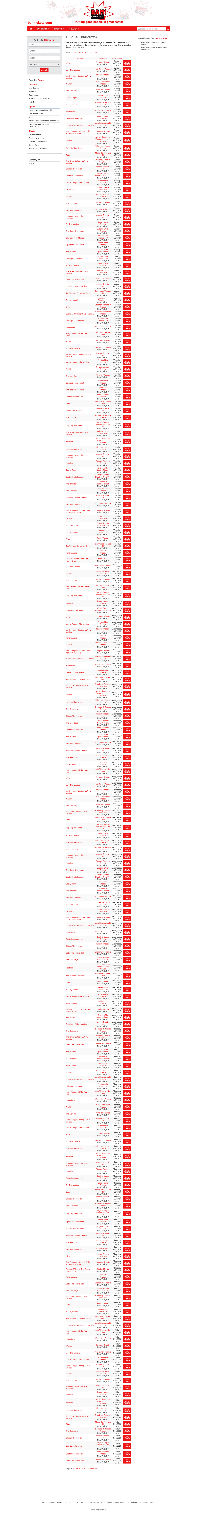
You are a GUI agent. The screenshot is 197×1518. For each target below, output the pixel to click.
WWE (31, 117)
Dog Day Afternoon (74, 425)
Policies (32, 163)
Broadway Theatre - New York (103, 161)
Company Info (35, 160)
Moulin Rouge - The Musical (77, 183)
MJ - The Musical (73, 70)
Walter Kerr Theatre (103, 110)
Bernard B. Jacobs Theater (103, 103)
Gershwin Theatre (102, 62)
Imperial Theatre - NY (103, 168)
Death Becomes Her (74, 118)
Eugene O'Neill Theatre (103, 230)
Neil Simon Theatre (103, 69)
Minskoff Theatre (103, 90)
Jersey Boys (34, 145)
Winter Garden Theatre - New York (103, 175)
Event (81, 58)
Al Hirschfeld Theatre (103, 181)
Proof (68, 539)
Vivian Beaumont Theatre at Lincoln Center (103, 139)
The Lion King (72, 91)
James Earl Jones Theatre (102, 490)
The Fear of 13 (72, 491)
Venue (104, 58)
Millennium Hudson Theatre (103, 147)
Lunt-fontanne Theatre (103, 117)
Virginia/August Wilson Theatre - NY (103, 424)
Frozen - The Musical (38, 141)
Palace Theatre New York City (103, 524)
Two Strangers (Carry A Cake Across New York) (78, 132)
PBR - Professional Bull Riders (41, 110)
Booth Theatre (103, 538)
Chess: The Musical (74, 169)
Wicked (69, 63)
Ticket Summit (80, 1502)
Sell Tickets (132, 1502)
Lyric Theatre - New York (103, 333)
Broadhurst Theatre (103, 278)
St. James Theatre (103, 209)
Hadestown (70, 111)
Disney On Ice (35, 134)
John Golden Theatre (103, 244)
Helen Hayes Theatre (103, 763)
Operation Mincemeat (75, 245)
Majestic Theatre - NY (103, 285)
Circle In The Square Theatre (103, 250)
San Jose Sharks (36, 114)
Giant (68, 155)
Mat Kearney (34, 88)
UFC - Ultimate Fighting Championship (39, 125)
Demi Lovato (34, 95)
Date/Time (118, 58)
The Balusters (72, 484)
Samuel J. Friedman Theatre (102, 483)
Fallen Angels (71, 98)
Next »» (93, 52)
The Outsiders (72, 104)
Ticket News (94, 1502)
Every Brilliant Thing (74, 148)
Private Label (119, 1502)
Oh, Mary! (70, 189)
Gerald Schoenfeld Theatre (103, 124)
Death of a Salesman (74, 176)
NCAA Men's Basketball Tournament (44, 121)
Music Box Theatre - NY (103, 154)
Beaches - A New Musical (76, 286)
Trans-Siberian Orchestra (39, 98)
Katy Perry (33, 102)
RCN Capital (106, 1502)
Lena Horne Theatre (103, 223)
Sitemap (152, 1502)
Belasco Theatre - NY (103, 76)
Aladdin (69, 84)
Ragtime (69, 140)
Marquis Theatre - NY (103, 216)
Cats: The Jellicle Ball (75, 279)
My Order (143, 1502)
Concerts (33, 84)
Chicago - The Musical (75, 238)
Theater (32, 131)
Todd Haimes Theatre (103, 96)
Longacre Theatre (103, 131)
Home (43, 1502)
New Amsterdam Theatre (103, 83)
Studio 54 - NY (103, 559)
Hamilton (69, 463)
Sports (32, 107)
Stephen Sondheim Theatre (103, 195)
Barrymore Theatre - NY (103, 292)
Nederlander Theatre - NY (103, 299)
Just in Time (71, 252)
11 (89, 52)
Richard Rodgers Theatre (103, 462)
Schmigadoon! (72, 300)
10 (86, 52)
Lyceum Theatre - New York (103, 188)
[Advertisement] (98, 1483)
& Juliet (69, 196)
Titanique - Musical (74, 210)
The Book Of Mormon (38, 149)
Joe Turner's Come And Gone (78, 293)
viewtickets (127, 63)
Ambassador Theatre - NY (103, 237)
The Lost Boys (72, 525)
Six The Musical (72, 224)
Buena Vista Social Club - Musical (80, 125)
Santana (32, 91)
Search (44, 70)
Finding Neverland (36, 138)
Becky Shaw (71, 764)
